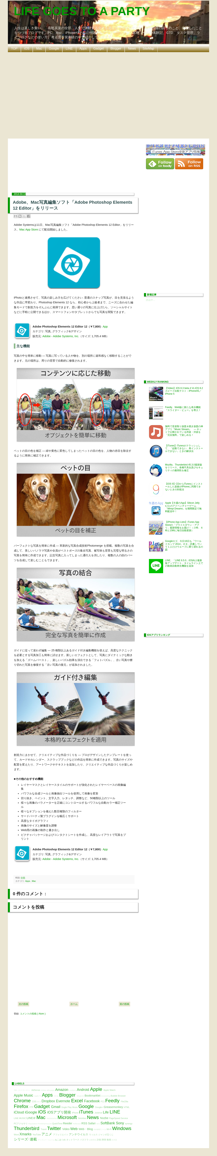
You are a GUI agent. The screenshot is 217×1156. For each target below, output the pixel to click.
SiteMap (148, 48)
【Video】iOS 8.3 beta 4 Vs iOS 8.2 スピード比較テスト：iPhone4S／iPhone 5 (184, 391)
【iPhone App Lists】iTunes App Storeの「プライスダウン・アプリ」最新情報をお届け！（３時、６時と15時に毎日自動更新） (184, 526)
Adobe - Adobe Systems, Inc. (60, 336)
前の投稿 (124, 1004)
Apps (83, 48)
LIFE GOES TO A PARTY (82, 11)
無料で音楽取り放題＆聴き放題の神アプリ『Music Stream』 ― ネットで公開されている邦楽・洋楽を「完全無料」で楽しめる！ (184, 430)
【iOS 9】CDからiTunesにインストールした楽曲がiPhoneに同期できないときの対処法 (184, 486)
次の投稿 (23, 1004)
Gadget (98, 48)
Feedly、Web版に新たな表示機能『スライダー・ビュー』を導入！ (183, 408)
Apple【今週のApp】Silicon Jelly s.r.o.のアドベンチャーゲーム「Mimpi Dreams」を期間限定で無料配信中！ (183, 507)
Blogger (115, 48)
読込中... (150, 300)
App (105, 326)
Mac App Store (28, 229)
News (132, 48)
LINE (69, 48)
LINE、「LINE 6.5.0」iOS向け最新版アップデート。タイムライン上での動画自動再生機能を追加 (184, 563)
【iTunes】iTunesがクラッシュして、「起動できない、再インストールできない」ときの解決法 (184, 448)
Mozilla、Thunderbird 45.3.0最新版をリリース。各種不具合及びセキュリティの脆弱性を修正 (184, 467)
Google (54, 48)
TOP (14, 48)
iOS (27, 48)
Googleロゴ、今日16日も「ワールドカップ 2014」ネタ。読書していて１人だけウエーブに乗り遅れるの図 (184, 545)
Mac (39, 48)
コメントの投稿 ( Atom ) (33, 1013)
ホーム (74, 1004)
